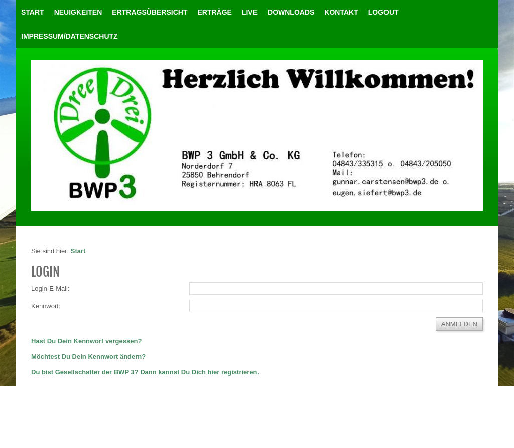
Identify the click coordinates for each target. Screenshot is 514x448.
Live (250, 12)
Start (32, 12)
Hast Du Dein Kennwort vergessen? (86, 341)
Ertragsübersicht (149, 12)
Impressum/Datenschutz (69, 36)
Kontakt (341, 12)
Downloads (291, 12)
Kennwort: (46, 306)
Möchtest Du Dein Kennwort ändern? (88, 356)
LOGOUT (383, 12)
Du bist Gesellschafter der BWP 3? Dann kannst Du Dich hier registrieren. (145, 372)
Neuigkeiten (78, 12)
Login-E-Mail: (50, 288)
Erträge (214, 12)
